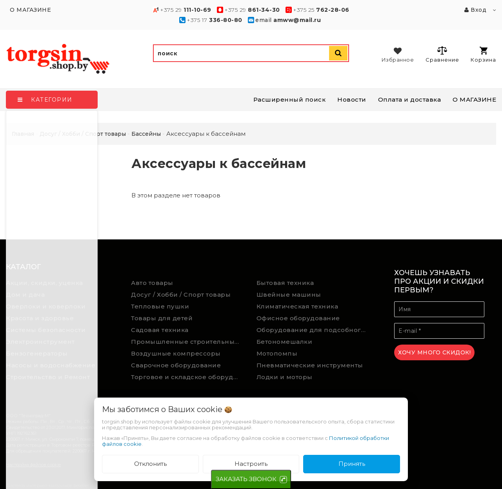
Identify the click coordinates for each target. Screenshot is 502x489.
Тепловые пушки (160, 306)
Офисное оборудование (298, 318)
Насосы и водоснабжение (50, 365)
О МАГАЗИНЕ (474, 99)
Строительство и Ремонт (48, 377)
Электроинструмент (40, 341)
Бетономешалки (284, 341)
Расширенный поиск (289, 99)
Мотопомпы (277, 353)
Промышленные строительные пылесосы (188, 341)
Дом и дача (25, 294)
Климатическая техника (297, 306)
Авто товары (152, 282)
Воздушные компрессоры (176, 353)
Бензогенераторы (37, 353)
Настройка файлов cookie (33, 464)
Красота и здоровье (40, 318)
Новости (351, 99)
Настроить (251, 463)
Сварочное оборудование (176, 365)
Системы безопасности (45, 330)
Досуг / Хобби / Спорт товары (181, 294)
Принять (351, 463)
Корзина (483, 55)
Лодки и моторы (284, 377)
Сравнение (442, 54)
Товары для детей (162, 318)
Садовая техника (160, 330)
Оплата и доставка (409, 99)
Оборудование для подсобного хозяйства (313, 330)
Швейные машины (288, 294)
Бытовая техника (285, 282)
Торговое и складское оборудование (188, 377)
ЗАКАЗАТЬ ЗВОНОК (246, 479)
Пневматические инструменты (309, 365)
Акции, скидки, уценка (44, 282)
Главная (23, 133)
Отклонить (150, 463)
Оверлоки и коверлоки (45, 306)
